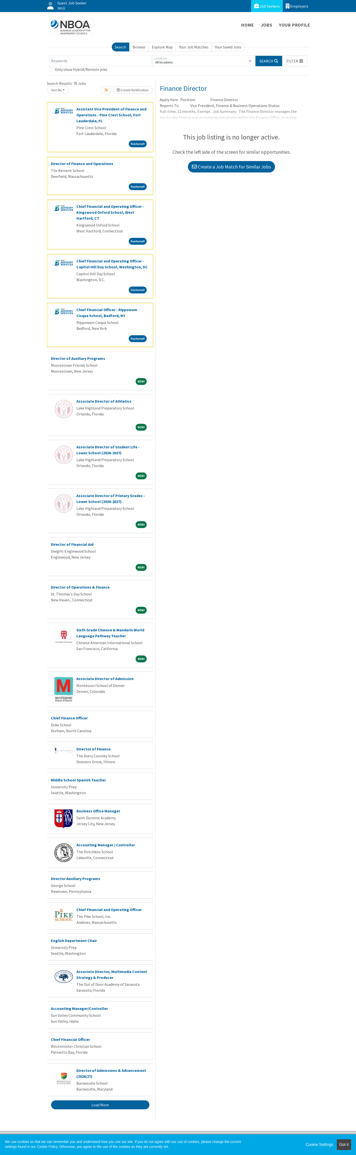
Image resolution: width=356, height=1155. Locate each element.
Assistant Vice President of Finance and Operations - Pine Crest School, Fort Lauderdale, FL (111, 114)
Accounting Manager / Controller (105, 844)
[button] (294, 61)
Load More (100, 1104)
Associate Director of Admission (105, 678)
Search (120, 47)
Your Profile (294, 25)
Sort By (56, 90)
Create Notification (132, 90)
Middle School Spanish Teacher (78, 779)
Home (247, 25)
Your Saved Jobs (228, 47)
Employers (297, 6)
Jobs (266, 25)
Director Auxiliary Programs (75, 878)
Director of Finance (93, 748)
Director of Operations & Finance (80, 587)
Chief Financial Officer (70, 1039)
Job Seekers (267, 6)
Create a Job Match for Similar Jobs (231, 167)
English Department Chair (74, 940)
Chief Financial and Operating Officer (109, 909)
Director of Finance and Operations (82, 163)
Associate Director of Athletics (103, 401)
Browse (139, 47)
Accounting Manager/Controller (79, 1008)
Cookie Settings (319, 1144)
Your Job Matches (193, 47)
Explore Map (162, 47)
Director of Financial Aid (72, 544)
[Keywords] (100, 61)
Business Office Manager (98, 810)
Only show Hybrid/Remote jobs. (81, 69)
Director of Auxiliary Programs (78, 358)
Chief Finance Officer (69, 717)
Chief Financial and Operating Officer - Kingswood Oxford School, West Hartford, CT (110, 212)
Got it (344, 1144)
